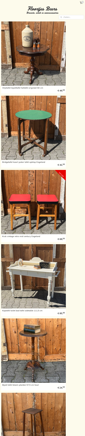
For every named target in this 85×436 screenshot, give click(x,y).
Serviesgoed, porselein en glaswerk (11, 73)
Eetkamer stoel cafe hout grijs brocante (38, 353)
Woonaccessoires (9, 77)
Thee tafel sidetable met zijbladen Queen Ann (68, 202)
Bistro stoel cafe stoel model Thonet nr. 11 (66, 164)
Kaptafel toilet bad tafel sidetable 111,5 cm (68, 88)
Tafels (7, 37)
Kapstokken (7, 51)
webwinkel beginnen (47, 432)
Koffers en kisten (9, 55)
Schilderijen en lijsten (65, 410)
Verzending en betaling (11, 97)
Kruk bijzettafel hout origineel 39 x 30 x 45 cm (38, 316)
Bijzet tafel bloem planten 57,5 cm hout (38, 126)
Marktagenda (8, 101)
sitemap (36, 432)
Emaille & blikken (9, 69)
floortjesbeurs (35, 419)
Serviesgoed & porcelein (66, 402)
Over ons (6, 94)
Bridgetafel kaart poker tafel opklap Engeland (68, 50)
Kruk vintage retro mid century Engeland (36, 88)
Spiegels (61, 412)
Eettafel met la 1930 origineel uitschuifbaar (36, 164)
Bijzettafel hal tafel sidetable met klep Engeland (65, 239)
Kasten (5, 48)
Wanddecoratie (12, 62)
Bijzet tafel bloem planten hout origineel (69, 126)
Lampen (61, 392)
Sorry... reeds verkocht (11, 88)
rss (40, 432)
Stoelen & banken (35, 395)
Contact (6, 104)
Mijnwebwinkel (65, 432)
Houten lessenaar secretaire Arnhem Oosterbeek (39, 202)
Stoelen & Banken (11, 41)
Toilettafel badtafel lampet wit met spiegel (38, 240)
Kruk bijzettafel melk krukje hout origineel (39, 278)
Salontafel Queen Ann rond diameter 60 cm (69, 278)
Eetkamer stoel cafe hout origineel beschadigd (68, 353)
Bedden (6, 44)
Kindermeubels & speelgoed (9, 81)
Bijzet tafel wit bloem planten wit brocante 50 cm (70, 316)
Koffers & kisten (63, 397)
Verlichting (7, 58)
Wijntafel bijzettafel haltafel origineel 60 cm (39, 50)
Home (5, 30)
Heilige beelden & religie (11, 65)
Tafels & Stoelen (12, 34)
